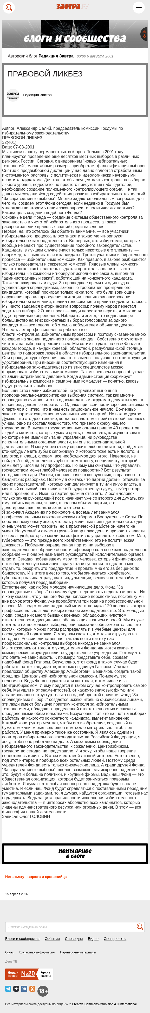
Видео (93, 939)
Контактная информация (37, 952)
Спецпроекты (115, 939)
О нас (9, 952)
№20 (28, 973)
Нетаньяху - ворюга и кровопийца (36, 877)
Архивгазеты (46, 974)
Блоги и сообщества (22, 939)
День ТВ (11, 961)
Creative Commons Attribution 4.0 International (104, 1004)
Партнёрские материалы (78, 952)
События (52, 939)
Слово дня (74, 939)
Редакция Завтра (56, 56)
